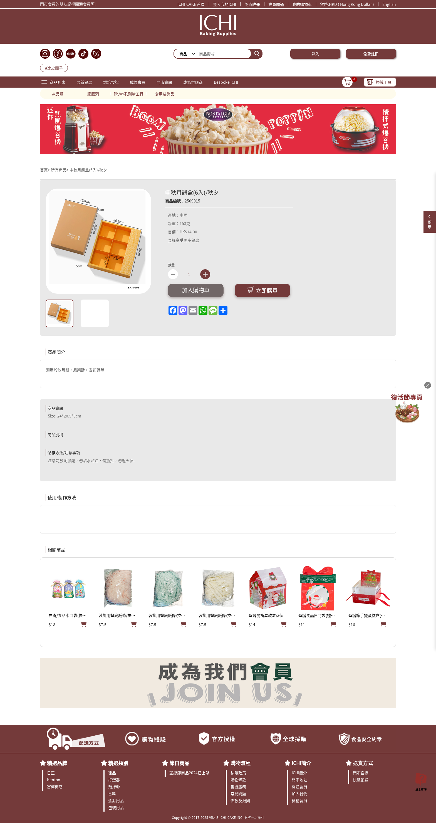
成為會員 (137, 82)
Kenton (53, 779)
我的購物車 (302, 4)
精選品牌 (57, 763)
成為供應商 (193, 82)
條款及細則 (240, 800)
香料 (112, 793)
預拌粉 (114, 786)
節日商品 (179, 763)
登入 (315, 53)
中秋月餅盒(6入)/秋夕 (88, 169)
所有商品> (60, 169)
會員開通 (276, 4)
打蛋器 (114, 779)
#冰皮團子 (54, 68)
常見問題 (238, 793)
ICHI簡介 (301, 763)
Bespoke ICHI (226, 82)
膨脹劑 (93, 94)
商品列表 (57, 82)
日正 (51, 772)
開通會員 (299, 786)
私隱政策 (238, 772)
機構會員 (299, 800)
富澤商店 (55, 786)
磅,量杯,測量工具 (128, 94)
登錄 (172, 240)
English (389, 4)
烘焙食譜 (111, 82)
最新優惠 (84, 82)
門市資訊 (164, 82)
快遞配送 (360, 779)
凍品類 (57, 94)
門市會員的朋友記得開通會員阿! (68, 5)
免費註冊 (252, 4)
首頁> (45, 169)
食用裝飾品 (164, 94)
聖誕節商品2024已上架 (189, 772)
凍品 (112, 772)
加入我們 (299, 793)
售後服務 (238, 786)
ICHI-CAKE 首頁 (191, 4)
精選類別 (118, 763)
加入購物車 (196, 290)
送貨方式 (363, 763)
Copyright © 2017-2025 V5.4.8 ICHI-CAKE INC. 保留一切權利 (218, 817)
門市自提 (360, 772)
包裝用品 (116, 807)
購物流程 (241, 763)
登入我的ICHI (224, 4)
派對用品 (116, 800)
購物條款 (238, 779)
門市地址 (299, 779)
